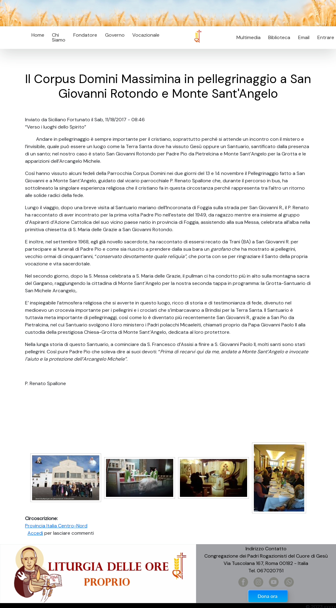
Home (37, 35)
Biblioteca (279, 37)
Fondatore (85, 35)
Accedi (35, 533)
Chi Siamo (58, 37)
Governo (115, 35)
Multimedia (248, 37)
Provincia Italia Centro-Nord (56, 525)
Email (302, 37)
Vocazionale (145, 35)
